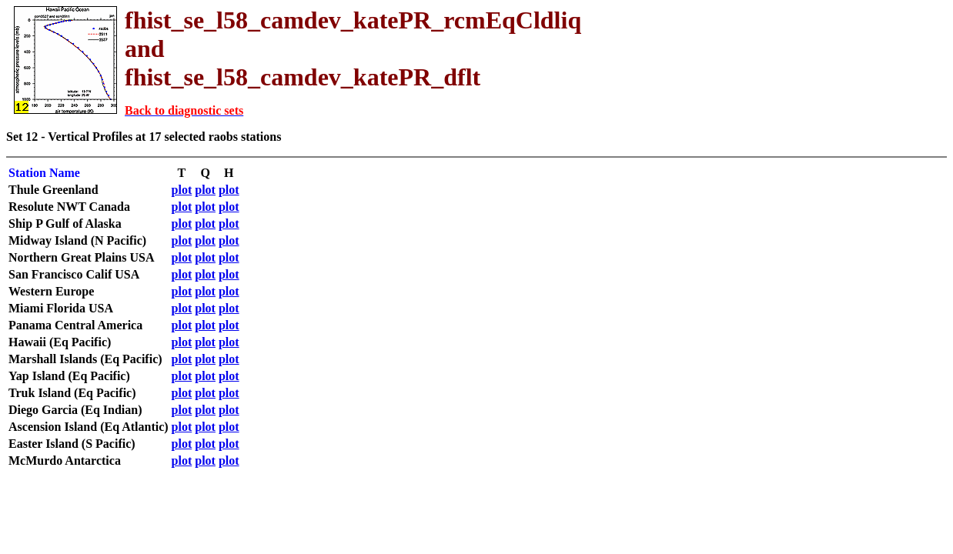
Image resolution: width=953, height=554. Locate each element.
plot (182, 189)
